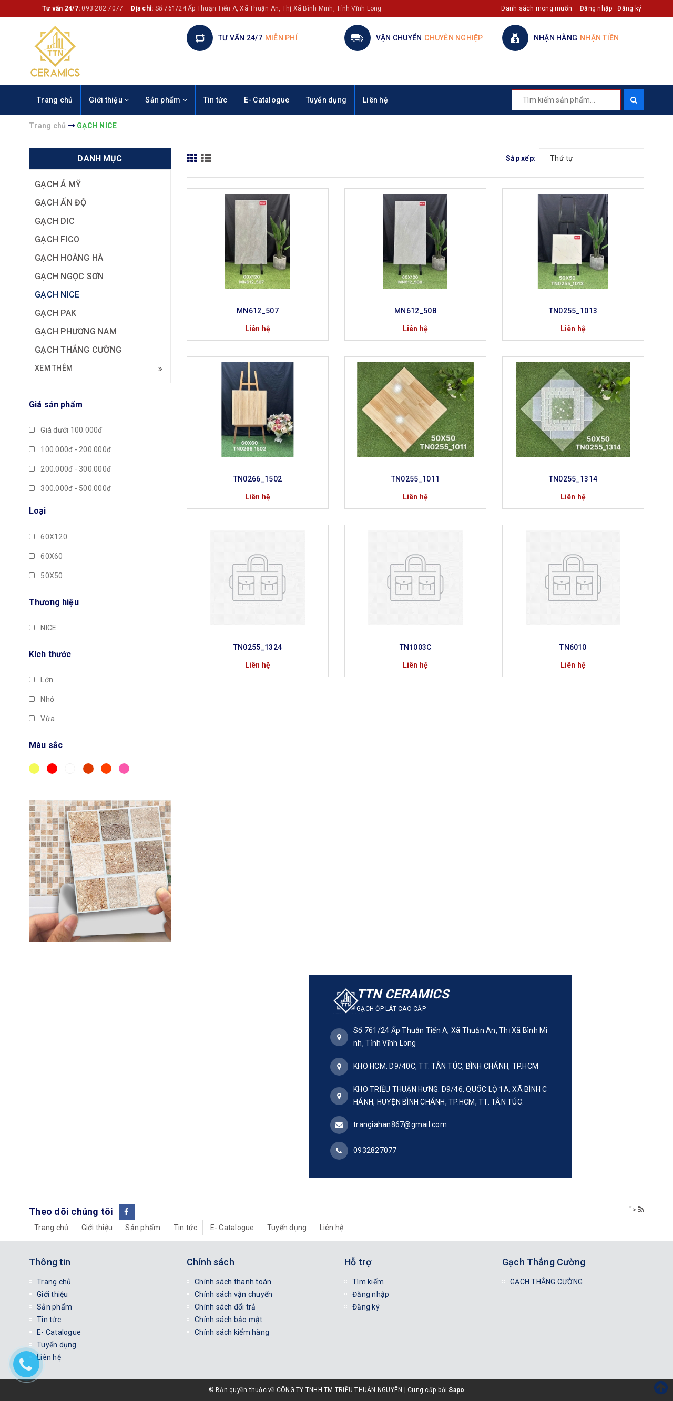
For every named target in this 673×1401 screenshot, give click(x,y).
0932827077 (375, 1150)
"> (636, 1209)
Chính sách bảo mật (229, 1319)
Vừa (42, 718)
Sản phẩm (166, 100)
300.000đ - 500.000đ (70, 488)
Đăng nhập (596, 8)
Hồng (124, 768)
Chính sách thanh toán (233, 1281)
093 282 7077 (102, 8)
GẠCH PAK (55, 313)
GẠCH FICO (57, 239)
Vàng (34, 768)
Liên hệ (375, 100)
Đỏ (52, 768)
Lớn (41, 680)
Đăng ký (629, 8)
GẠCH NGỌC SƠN (69, 276)
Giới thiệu (109, 100)
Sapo (456, 1390)
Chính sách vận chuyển (233, 1294)
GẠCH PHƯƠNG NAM (76, 331)
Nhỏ (41, 699)
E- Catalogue (267, 100)
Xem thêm (98, 368)
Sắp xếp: (521, 158)
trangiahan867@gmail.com (400, 1124)
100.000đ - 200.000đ (70, 449)
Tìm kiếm (368, 1281)
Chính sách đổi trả (225, 1307)
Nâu (88, 768)
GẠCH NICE (57, 295)
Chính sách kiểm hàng (232, 1332)
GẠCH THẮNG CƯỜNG (78, 350)
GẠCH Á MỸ (58, 184)
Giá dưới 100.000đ (66, 430)
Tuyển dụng (326, 100)
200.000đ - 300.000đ (70, 469)
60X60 (46, 556)
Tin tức (215, 100)
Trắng (70, 768)
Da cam (106, 768)
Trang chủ (55, 100)
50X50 (46, 575)
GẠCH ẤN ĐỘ (61, 203)
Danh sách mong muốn (536, 8)
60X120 (48, 537)
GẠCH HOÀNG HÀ (69, 258)
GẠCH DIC (55, 221)
